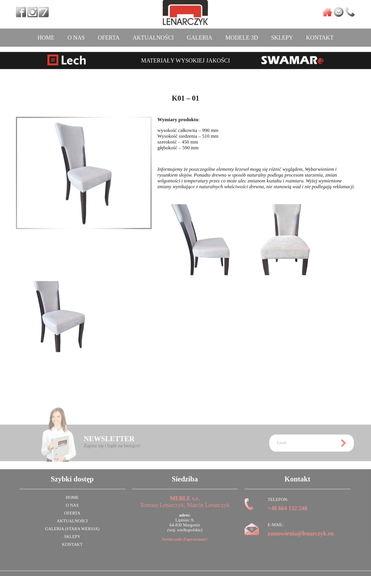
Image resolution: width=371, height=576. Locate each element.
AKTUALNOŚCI (153, 34)
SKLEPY (282, 34)
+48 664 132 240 (287, 512)
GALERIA (199, 34)
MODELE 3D (241, 34)
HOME (45, 34)
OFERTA (108, 34)
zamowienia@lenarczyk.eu (301, 538)
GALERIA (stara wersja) (72, 533)
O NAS (76, 34)
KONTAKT (320, 34)
